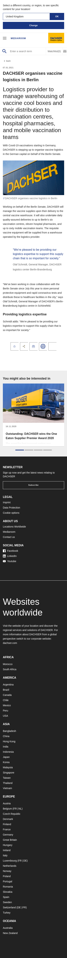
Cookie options (11, 512)
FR (15, 808)
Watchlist (54, 51)
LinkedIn (10, 556)
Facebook (10, 550)
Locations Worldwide (14, 526)
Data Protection (11, 507)
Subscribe (33, 485)
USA (5, 715)
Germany (8, 834)
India (5, 746)
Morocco (8, 664)
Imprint (7, 502)
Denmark (8, 819)
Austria (7, 803)
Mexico (7, 705)
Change (33, 25)
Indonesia (8, 751)
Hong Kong (9, 741)
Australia (8, 927)
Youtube (9, 561)
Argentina (8, 684)
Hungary (7, 845)
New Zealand (10, 933)
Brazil (6, 689)
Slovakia (7, 891)
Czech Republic (11, 813)
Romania (8, 886)
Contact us (9, 537)
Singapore (8, 772)
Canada (7, 695)
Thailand (8, 783)
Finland (7, 824)
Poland (7, 876)
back (7, 61)
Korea (6, 762)
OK (57, 16)
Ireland (7, 850)
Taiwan (7, 777)
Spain (6, 897)
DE (25, 860)
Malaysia (8, 767)
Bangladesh (9, 731)
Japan (6, 757)
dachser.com (10, 643)
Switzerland (9, 907)
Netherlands (9, 865)
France (7, 829)
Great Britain (10, 839)
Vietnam (7, 788)
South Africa (9, 669)
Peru (5, 710)
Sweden (7, 902)
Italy (5, 855)
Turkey (6, 912)
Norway (7, 871)
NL (20, 808)
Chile (6, 700)
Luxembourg (10, 860)
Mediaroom (18, 38)
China (6, 736)
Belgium (7, 808)
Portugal (7, 881)
